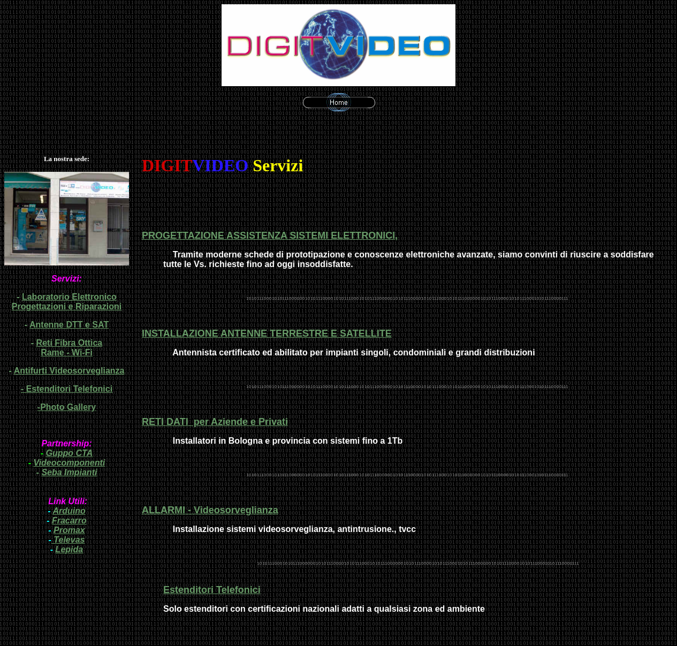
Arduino (68, 510)
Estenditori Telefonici (69, 388)
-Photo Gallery (66, 407)
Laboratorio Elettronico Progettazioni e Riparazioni (66, 301)
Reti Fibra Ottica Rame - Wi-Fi (69, 347)
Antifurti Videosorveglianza (69, 370)
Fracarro (69, 520)
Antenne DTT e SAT (69, 324)
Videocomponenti (69, 462)
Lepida (69, 549)
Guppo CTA (69, 453)
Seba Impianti (69, 472)
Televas (68, 539)
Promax (69, 530)
